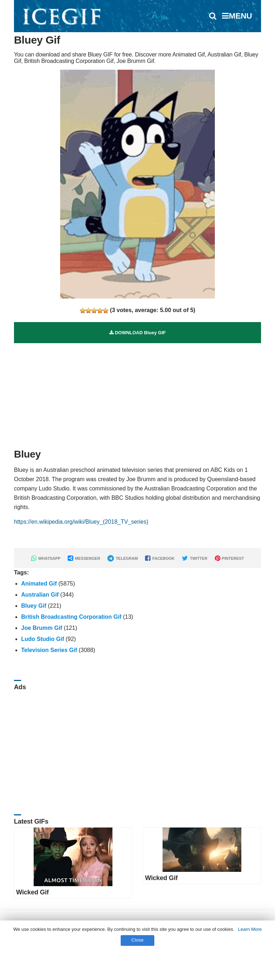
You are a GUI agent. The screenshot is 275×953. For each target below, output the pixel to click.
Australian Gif (40, 595)
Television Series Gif (49, 650)
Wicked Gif (32, 892)
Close (137, 940)
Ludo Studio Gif (42, 639)
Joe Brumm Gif (41, 628)
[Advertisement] (137, 393)
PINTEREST (229, 558)
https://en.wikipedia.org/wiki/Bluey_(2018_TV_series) (81, 522)
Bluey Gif (33, 606)
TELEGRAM (122, 558)
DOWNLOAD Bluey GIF (137, 332)
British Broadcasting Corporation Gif (71, 617)
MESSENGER (84, 558)
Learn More (250, 929)
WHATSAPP (46, 558)
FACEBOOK (159, 558)
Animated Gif (39, 584)
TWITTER (194, 558)
